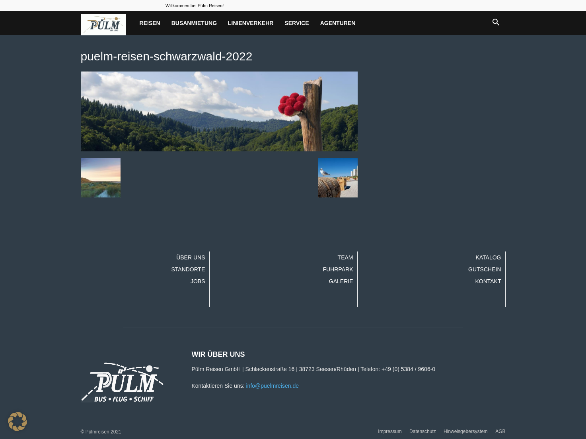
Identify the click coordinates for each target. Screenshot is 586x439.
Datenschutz (422, 431)
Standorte (188, 269)
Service (296, 23)
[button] (496, 23)
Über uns (190, 257)
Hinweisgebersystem (466, 431)
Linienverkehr (250, 23)
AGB (500, 431)
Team (345, 257)
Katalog (488, 257)
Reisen (150, 23)
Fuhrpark (338, 269)
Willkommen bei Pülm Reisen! (194, 5)
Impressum (389, 431)
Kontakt (488, 281)
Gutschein (484, 269)
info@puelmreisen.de (272, 386)
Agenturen (338, 23)
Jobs (198, 281)
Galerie (341, 281)
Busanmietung (194, 23)
